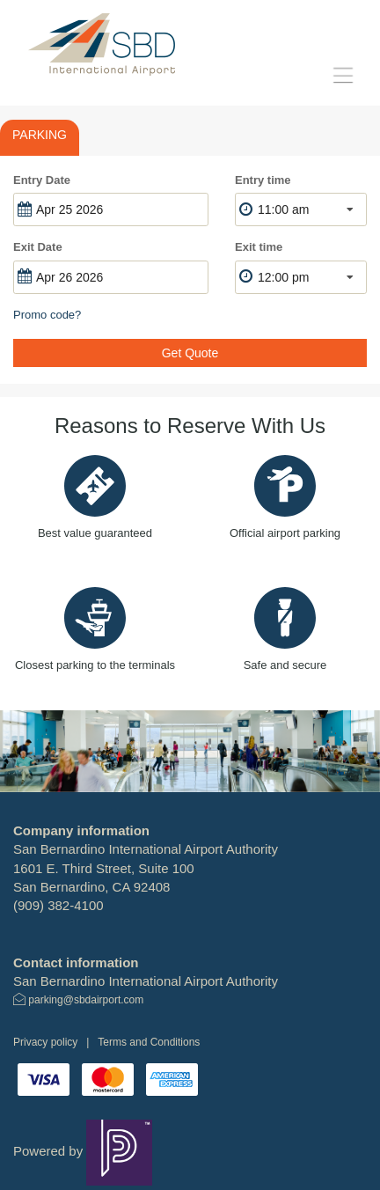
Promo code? (47, 314)
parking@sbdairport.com (85, 1000)
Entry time (263, 180)
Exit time (258, 246)
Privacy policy (45, 1042)
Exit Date (37, 246)
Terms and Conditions (149, 1042)
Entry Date (41, 180)
